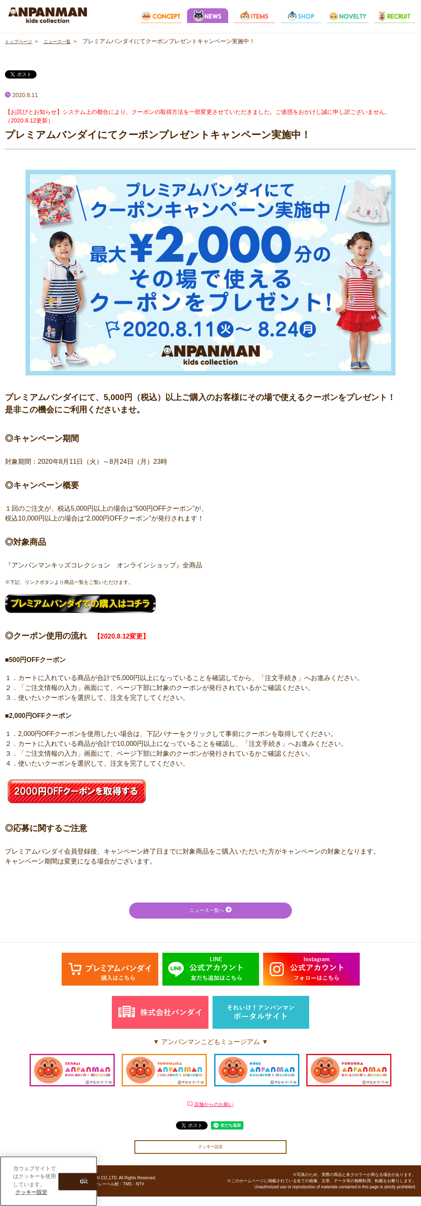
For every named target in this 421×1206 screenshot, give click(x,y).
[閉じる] (84, 1180)
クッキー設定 (210, 1155)
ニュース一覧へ (210, 911)
